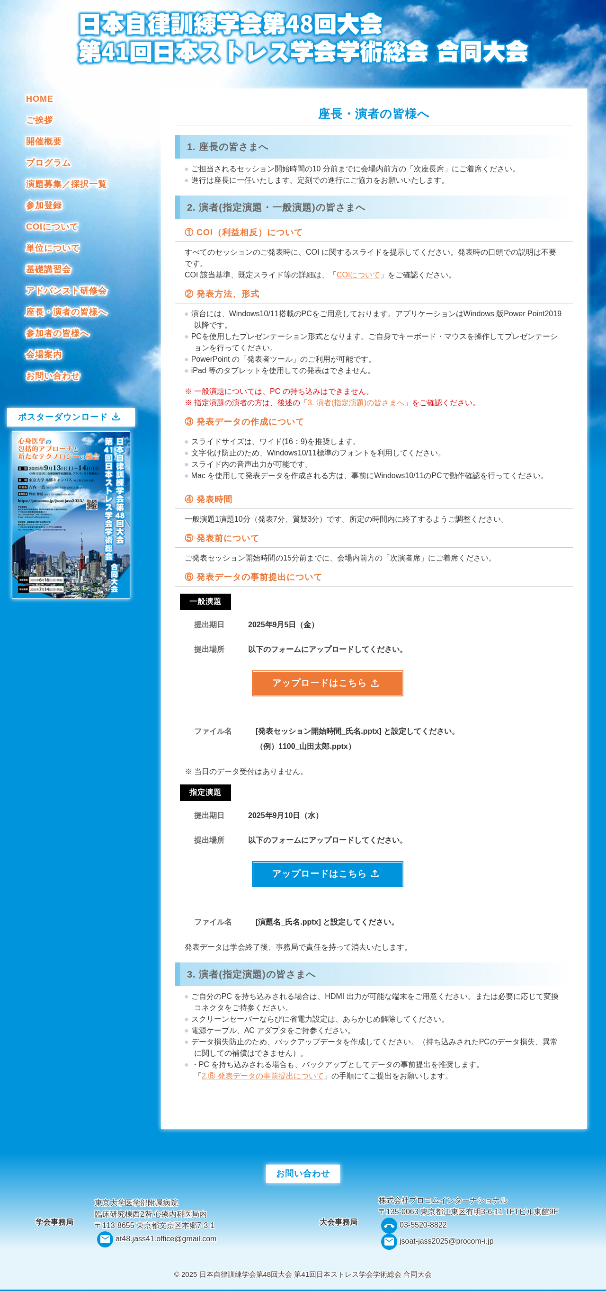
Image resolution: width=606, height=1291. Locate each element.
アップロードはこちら (326, 684)
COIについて (52, 226)
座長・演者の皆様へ (66, 312)
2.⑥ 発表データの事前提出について (263, 1077)
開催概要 (44, 141)
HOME (39, 99)
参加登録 (44, 205)
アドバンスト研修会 (66, 290)
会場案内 (44, 354)
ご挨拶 (39, 120)
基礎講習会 (48, 269)
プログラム (48, 163)
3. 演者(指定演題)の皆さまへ (356, 403)
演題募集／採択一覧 (66, 184)
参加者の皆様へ (57, 333)
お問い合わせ (53, 376)
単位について (53, 248)
